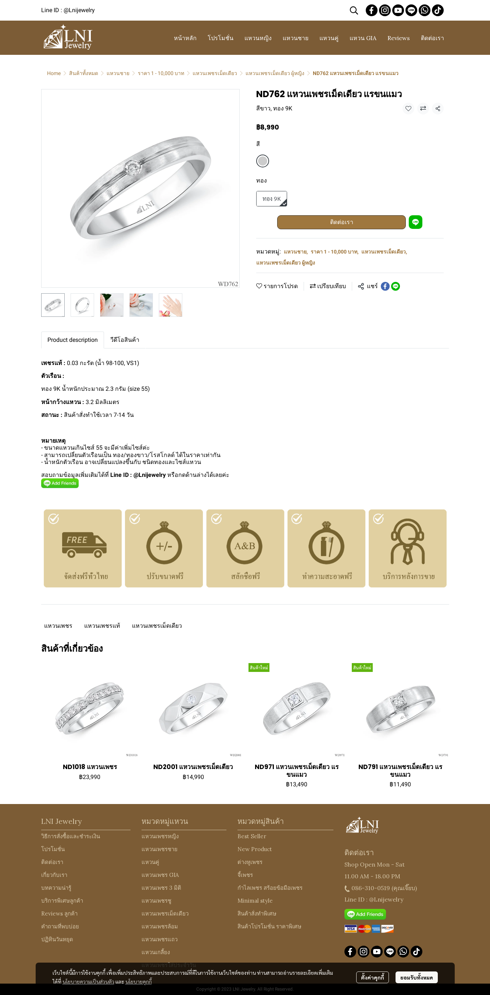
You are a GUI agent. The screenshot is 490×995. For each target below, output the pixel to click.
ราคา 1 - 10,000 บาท (161, 73)
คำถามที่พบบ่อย (60, 926)
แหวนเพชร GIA (160, 874)
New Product (254, 849)
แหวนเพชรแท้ (102, 625)
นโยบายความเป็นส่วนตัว (88, 981)
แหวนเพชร (58, 625)
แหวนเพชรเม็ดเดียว (215, 73)
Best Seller (251, 836)
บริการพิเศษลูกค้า (62, 900)
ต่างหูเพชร (249, 861)
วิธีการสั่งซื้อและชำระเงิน (70, 836)
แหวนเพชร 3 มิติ (161, 887)
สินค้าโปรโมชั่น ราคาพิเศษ (269, 926)
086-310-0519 (370, 888)
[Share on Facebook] (385, 286)
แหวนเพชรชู (156, 900)
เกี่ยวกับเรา (54, 874)
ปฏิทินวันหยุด (57, 939)
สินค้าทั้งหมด (83, 73)
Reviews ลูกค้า (59, 913)
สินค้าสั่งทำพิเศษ (256, 913)
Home (54, 73)
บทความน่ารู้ (56, 887)
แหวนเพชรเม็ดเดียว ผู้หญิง (275, 73)
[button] (354, 10)
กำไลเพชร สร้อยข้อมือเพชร (270, 887)
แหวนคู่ (150, 861)
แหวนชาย (118, 73)
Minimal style (255, 900)
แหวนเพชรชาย (160, 849)
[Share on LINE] (395, 286)
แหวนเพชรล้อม (160, 926)
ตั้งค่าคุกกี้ (372, 977)
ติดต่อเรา (341, 222)
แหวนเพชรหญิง (160, 836)
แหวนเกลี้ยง (156, 952)
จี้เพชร (245, 874)
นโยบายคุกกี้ (138, 981)
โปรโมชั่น (53, 849)
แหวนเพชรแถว (160, 939)
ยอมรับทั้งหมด (416, 977)
